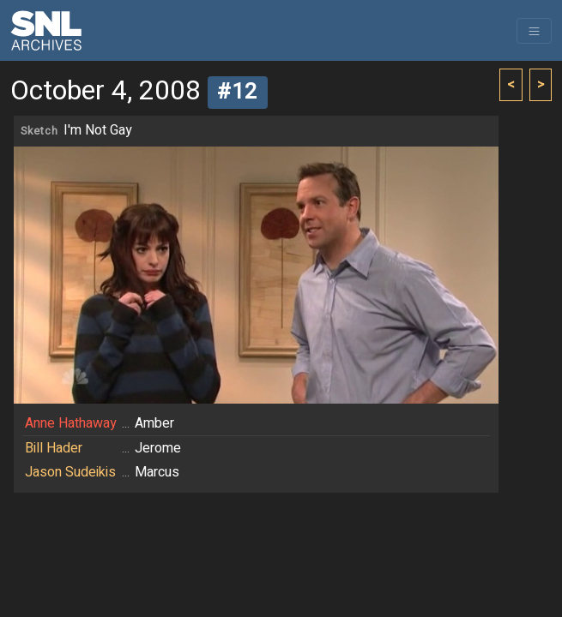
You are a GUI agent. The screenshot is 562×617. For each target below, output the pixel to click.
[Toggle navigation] (534, 31)
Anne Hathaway (71, 423)
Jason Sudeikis (70, 472)
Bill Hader (53, 448)
